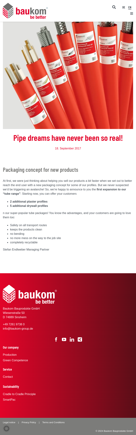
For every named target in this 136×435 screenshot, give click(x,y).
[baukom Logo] (25, 4)
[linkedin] (72, 339)
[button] (6, 428)
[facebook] (56, 339)
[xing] (80, 339)
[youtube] (64, 339)
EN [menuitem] (129, 7)
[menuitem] (124, 6)
